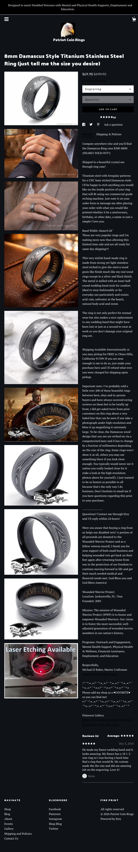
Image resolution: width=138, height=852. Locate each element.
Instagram (55, 819)
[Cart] (134, 20)
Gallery (8, 829)
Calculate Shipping (94, 81)
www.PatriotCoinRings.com (100, 674)
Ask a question (113, 124)
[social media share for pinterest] (98, 124)
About (8, 819)
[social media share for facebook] (84, 124)
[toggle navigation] (6, 19)
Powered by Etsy (110, 819)
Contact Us (11, 838)
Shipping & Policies (108, 134)
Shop (7, 809)
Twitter (53, 829)
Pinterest (55, 814)
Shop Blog (55, 824)
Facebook (55, 809)
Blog (7, 814)
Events (8, 824)
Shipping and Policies (18, 834)
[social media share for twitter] (91, 124)
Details (87, 134)
